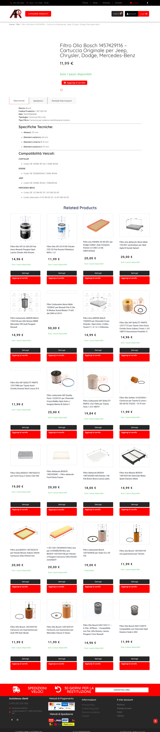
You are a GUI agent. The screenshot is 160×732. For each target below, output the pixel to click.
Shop (95, 3)
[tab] (19, 100)
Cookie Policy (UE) (90, 708)
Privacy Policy (88, 705)
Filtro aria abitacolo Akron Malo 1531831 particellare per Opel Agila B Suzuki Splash (134, 245)
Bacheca (121, 705)
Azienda (106, 3)
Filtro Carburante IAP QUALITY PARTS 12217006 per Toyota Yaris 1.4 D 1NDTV (96, 404)
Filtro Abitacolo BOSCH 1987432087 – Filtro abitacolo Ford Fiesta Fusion (60, 474)
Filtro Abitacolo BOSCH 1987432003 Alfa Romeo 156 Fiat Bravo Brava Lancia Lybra (96, 476)
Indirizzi (120, 716)
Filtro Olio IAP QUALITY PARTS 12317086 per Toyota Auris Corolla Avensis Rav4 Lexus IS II (24, 386)
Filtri (18, 24)
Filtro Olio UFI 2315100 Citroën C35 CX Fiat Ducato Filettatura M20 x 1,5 (60, 249)
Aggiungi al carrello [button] (20, 278)
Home (85, 3)
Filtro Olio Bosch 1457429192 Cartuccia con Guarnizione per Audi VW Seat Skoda (24, 630)
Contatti (118, 3)
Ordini (119, 712)
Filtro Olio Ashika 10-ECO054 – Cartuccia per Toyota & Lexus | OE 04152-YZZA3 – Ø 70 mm (133, 401)
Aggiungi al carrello (74, 82)
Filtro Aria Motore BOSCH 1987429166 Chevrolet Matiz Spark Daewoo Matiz (133, 476)
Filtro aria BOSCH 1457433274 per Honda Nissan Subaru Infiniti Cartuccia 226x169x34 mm (24, 553)
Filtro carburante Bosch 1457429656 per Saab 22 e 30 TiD (96, 553)
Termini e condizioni (91, 712)
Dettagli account (124, 708)
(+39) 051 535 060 (18, 703)
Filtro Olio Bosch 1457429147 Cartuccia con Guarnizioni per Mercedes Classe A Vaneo (60, 630)
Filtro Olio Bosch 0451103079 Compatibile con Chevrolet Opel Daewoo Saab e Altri (134, 629)
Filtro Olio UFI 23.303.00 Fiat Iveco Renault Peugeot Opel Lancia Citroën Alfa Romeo (23, 249)
